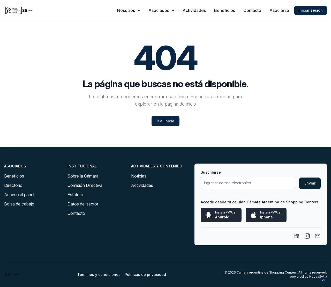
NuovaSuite (318, 276)
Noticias (138, 176)
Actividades (194, 10)
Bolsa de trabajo (19, 204)
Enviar (309, 183)
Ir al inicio (165, 121)
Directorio (13, 185)
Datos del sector (82, 204)
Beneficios (224, 10)
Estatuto (75, 194)
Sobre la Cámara (83, 176)
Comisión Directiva (84, 185)
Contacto (252, 10)
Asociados (161, 10)
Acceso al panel (19, 194)
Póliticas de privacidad (145, 274)
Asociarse (279, 10)
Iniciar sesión (310, 10)
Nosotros (128, 10)
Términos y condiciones (99, 274)
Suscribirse (211, 172)
